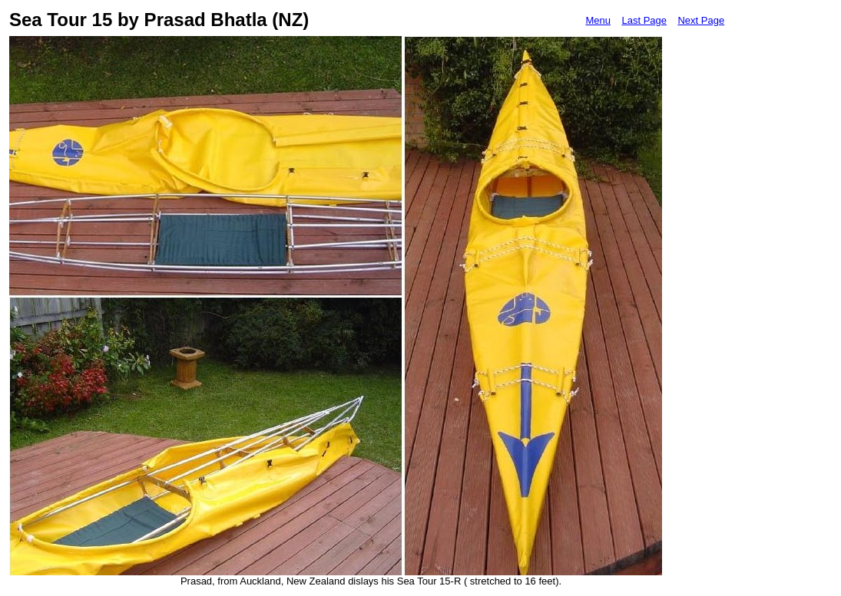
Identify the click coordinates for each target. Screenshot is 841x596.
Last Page (644, 20)
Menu (598, 20)
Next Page (700, 20)
